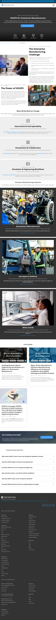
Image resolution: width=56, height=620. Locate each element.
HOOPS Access (32, 522)
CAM (2, 530)
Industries (15, 43)
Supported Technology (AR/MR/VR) (8, 602)
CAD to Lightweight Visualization (8, 585)
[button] (27, 25)
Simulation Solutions (5, 520)
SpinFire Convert (32, 585)
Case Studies (31, 549)
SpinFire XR (31, 589)
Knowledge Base (4, 568)
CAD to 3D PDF (4, 587)
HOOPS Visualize (32, 520)
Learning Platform (5, 562)
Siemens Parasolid (32, 529)
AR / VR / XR (3, 529)
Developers (8, 43)
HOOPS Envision (32, 524)
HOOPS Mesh (31, 526)
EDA (2, 538)
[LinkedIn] (43, 505)
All (29, 542)
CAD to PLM (3, 591)
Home (1, 43)
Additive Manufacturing (6, 527)
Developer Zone (4, 558)
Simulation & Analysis (5, 551)
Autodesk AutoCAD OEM (34, 533)
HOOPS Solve (31, 528)
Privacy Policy (26, 500)
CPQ (2, 532)
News (30, 544)
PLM (2, 547)
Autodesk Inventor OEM (34, 535)
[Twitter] (47, 505)
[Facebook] (50, 505)
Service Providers (4, 573)
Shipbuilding (3, 549)
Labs (2, 569)
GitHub (2, 566)
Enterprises (3, 540)
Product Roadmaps (5, 564)
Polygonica (31, 531)
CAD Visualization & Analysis (7, 595)
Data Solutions (4, 516)
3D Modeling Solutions (6, 518)
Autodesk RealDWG (33, 537)
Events (30, 547)
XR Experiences (4, 604)
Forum (2, 571)
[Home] (8, 5)
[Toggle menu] (53, 5)
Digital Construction (5, 534)
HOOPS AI (31, 518)
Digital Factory (4, 536)
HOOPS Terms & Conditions (6, 500)
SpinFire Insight (32, 587)
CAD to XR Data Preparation (7, 600)
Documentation (4, 560)
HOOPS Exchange (32, 516)
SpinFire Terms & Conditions (17, 500)
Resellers (3, 615)
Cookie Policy (32, 500)
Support (3, 575)
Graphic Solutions (5, 522)
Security (37, 500)
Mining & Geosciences (5, 546)
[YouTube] (53, 505)
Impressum (42, 500)
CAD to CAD (3, 589)
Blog (30, 546)
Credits (47, 500)
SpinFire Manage (32, 591)
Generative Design (5, 542)
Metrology (3, 544)
